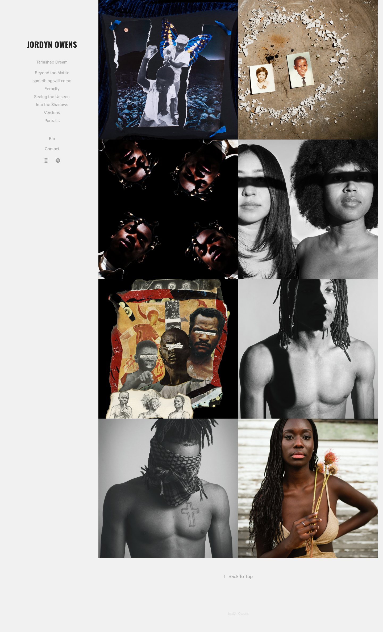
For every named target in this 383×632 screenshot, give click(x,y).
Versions (52, 112)
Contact (52, 148)
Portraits (52, 120)
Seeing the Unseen (52, 96)
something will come (52, 80)
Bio (52, 138)
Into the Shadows (52, 104)
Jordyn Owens (52, 44)
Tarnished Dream (52, 62)
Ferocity (52, 88)
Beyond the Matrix (52, 72)
